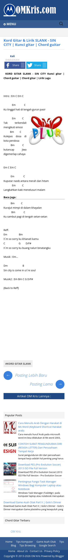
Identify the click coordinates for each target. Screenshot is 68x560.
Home (9, 541)
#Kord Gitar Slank (18, 363)
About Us (22, 551)
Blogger (59, 556)
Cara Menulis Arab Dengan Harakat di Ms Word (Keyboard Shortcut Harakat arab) (40, 426)
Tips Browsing (28, 545)
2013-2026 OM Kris (29, 556)
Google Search (47, 545)
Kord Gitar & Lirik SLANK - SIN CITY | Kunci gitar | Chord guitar (32, 42)
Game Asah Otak (46, 541)
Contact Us (36, 551)
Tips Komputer (24, 541)
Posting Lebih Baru (25, 375)
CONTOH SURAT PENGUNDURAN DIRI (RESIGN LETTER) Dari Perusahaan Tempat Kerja (40, 447)
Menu (11, 24)
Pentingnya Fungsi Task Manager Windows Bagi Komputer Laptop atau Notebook (39, 485)
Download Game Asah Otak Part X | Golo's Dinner (32, 502)
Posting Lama (47, 384)
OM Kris (32, 396)
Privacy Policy (52, 551)
